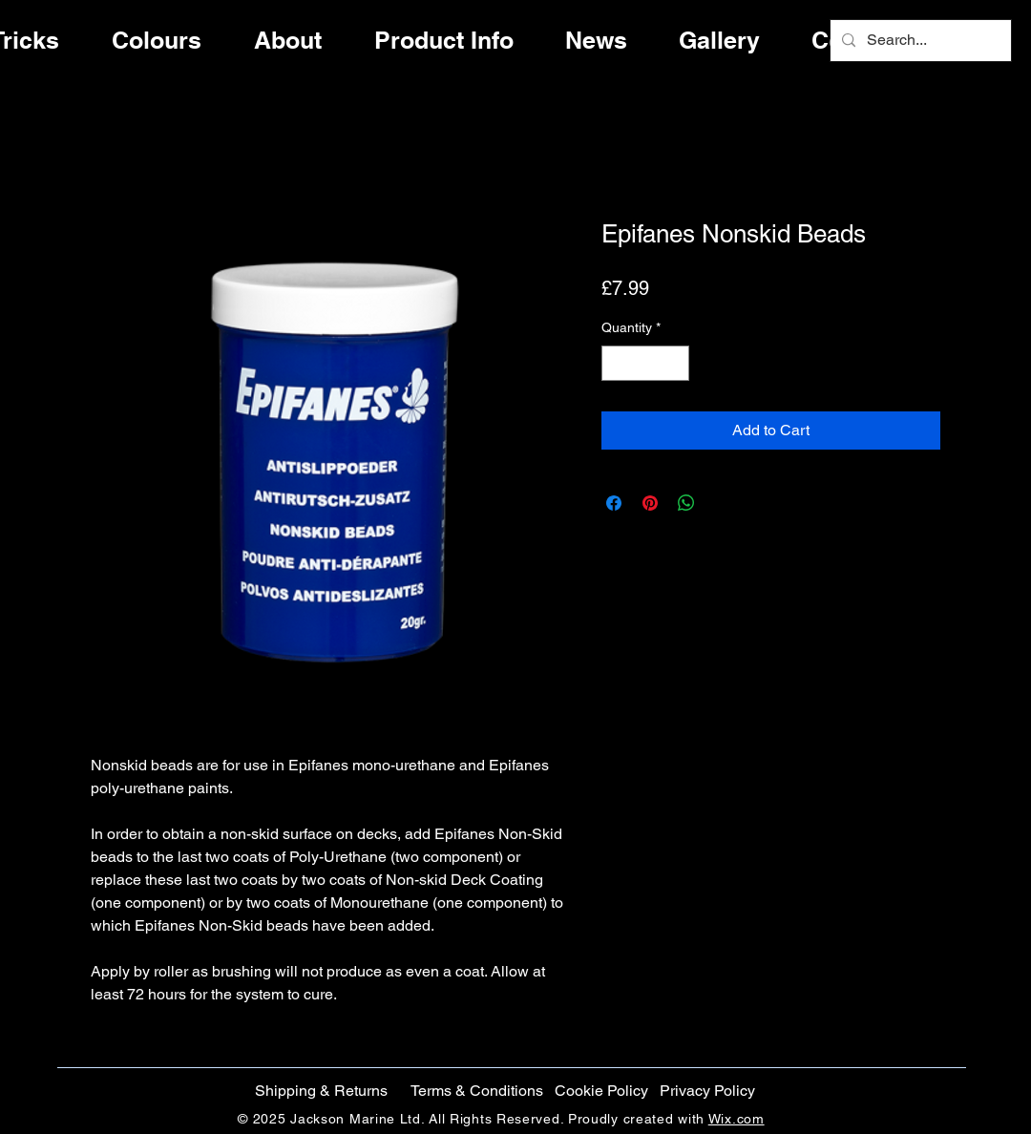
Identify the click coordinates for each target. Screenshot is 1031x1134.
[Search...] (919, 40)
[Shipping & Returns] (321, 1091)
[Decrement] (616, 363)
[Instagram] (966, 600)
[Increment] (674, 363)
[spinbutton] (645, 363)
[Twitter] (966, 560)
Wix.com (736, 1118)
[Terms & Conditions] (476, 1091)
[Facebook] (966, 520)
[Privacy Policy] (707, 1091)
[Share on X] (722, 503)
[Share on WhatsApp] (686, 503)
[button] (601, 1091)
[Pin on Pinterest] (650, 503)
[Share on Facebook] (613, 503)
